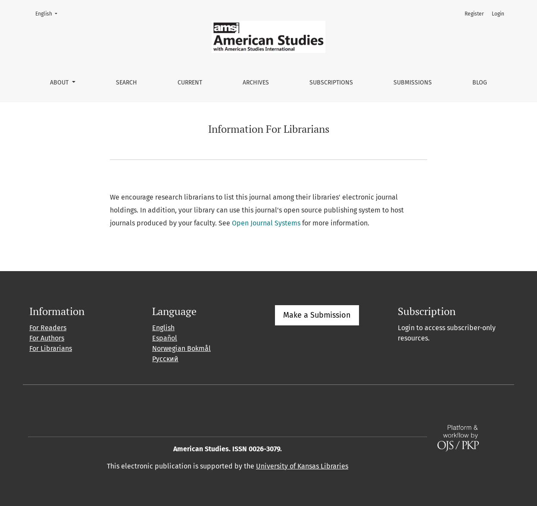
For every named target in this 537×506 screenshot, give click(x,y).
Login (498, 14)
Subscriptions (331, 82)
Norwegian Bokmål (181, 348)
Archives (256, 82)
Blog (479, 82)
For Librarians (50, 348)
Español (164, 338)
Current (190, 82)
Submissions (412, 82)
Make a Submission (317, 315)
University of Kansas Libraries (302, 466)
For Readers (47, 328)
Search (126, 82)
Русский (165, 359)
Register (474, 14)
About (60, 82)
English (49, 13)
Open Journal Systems (266, 223)
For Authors (46, 338)
